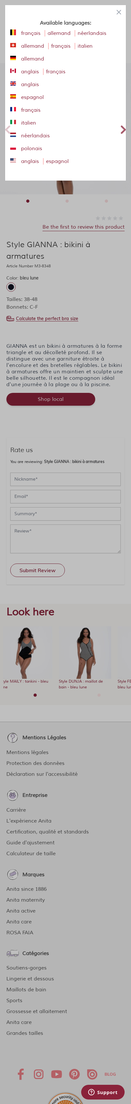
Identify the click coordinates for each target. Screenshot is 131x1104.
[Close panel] (119, 12)
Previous (7, 129)
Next (123, 129)
